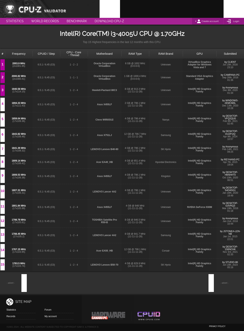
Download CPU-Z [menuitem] (109, 21)
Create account (210, 21)
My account (50, 316)
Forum (47, 309)
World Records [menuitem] (45, 21)
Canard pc (108, 316)
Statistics (11, 309)
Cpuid (149, 316)
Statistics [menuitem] (15, 21)
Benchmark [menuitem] (77, 21)
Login (236, 21)
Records (10, 316)
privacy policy (217, 326)
